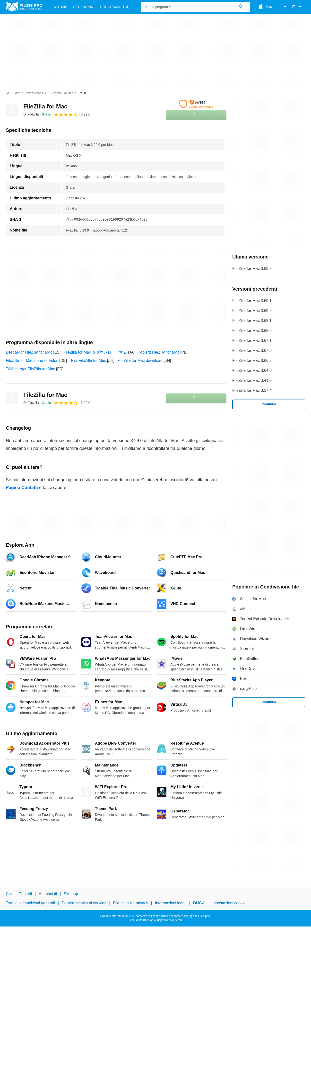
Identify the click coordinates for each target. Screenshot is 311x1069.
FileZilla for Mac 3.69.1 (252, 301)
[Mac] (17, 93)
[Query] (195, 7)
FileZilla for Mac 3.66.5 (252, 360)
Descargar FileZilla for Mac (29, 352)
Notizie (60, 7)
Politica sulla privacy (130, 903)
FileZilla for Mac (45, 106)
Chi (9, 894)
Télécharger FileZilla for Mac (30, 369)
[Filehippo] (24, 7)
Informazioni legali (170, 903)
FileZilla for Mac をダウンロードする (95, 352)
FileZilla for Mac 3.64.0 (252, 370)
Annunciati (48, 894)
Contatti (25, 894)
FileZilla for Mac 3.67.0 (252, 350)
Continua (268, 404)
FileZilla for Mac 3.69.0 (252, 311)
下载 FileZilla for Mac (88, 360)
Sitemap (71, 894)
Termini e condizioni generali (30, 903)
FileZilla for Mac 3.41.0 (252, 380)
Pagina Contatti (22, 487)
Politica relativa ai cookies (84, 903)
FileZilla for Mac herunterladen (32, 360)
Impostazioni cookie (228, 903)
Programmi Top (114, 7)
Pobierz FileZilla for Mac (158, 352)
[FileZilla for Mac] (62, 93)
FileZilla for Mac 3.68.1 (252, 321)
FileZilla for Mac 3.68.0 (252, 331)
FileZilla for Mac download (140, 360)
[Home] (8, 93)
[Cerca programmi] (241, 7)
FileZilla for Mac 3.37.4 (252, 390)
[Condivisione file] (36, 93)
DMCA (199, 903)
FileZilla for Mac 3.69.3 (252, 269)
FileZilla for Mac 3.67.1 (252, 341)
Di (31, 114)
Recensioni (83, 7)
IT (297, 7)
